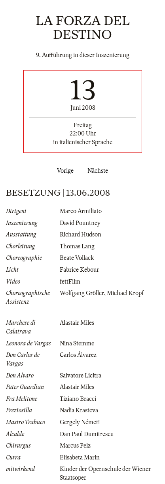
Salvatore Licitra (80, 375)
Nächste (99, 171)
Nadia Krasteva (79, 410)
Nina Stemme (77, 343)
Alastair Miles (77, 323)
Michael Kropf (125, 293)
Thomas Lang (77, 246)
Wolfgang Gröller (82, 293)
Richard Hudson (80, 234)
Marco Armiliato (81, 211)
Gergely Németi (80, 422)
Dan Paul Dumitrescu (87, 434)
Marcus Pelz (75, 445)
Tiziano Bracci (78, 399)
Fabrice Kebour (79, 270)
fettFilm (70, 281)
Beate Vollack (77, 258)
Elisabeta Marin (80, 457)
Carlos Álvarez (78, 355)
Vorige (64, 171)
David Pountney (80, 223)
